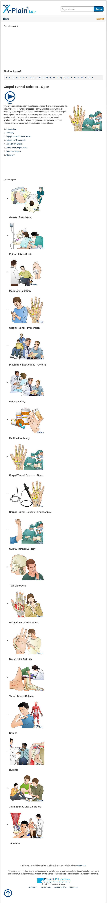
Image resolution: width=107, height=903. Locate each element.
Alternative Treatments (16, 140)
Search (98, 9)
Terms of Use (45, 887)
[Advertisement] (53, 46)
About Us (33, 887)
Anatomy (10, 133)
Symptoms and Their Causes (19, 136)
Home (6, 19)
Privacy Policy (60, 887)
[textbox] (80, 9)
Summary (11, 155)
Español (100, 19)
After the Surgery (14, 151)
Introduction (11, 129)
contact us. (81, 865)
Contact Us (73, 887)
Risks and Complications (17, 148)
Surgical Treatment (14, 144)
